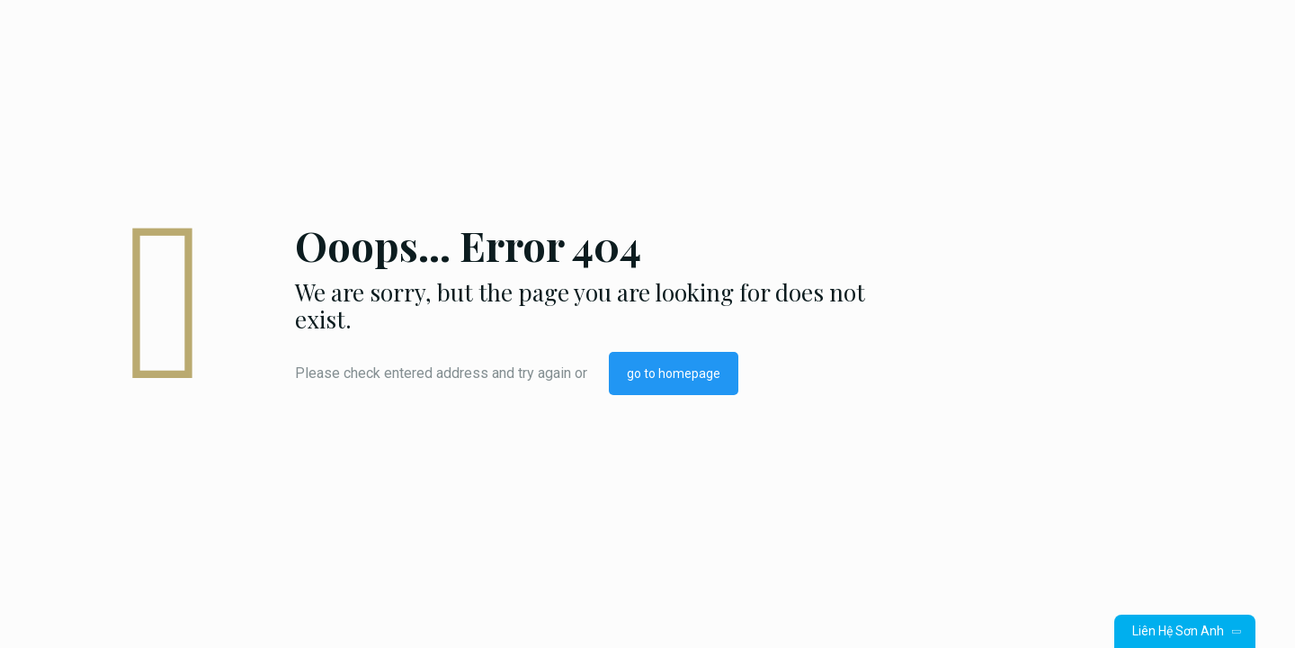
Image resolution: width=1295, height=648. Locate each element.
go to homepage (673, 373)
